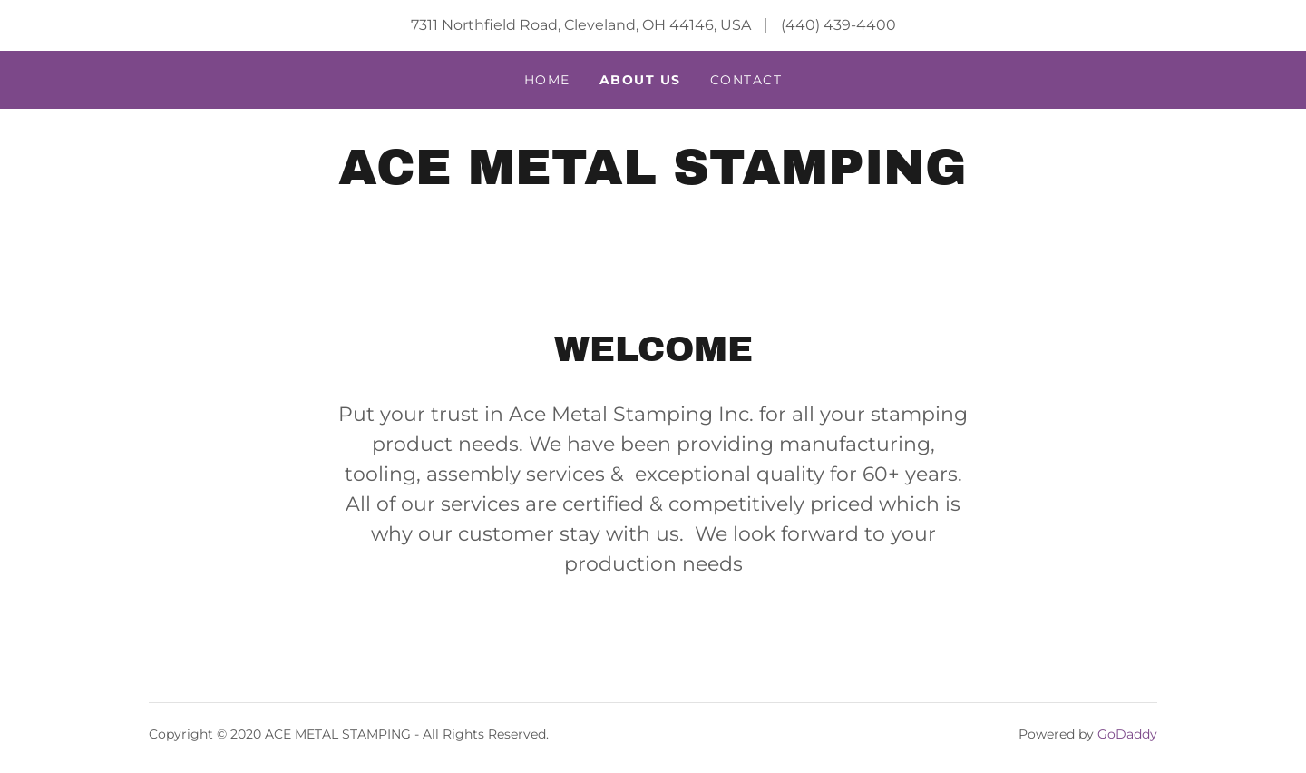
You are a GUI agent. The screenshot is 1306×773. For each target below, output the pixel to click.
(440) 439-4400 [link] (838, 25)
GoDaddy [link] (1127, 734)
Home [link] (547, 80)
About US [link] (640, 80)
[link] (652, 179)
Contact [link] (746, 80)
